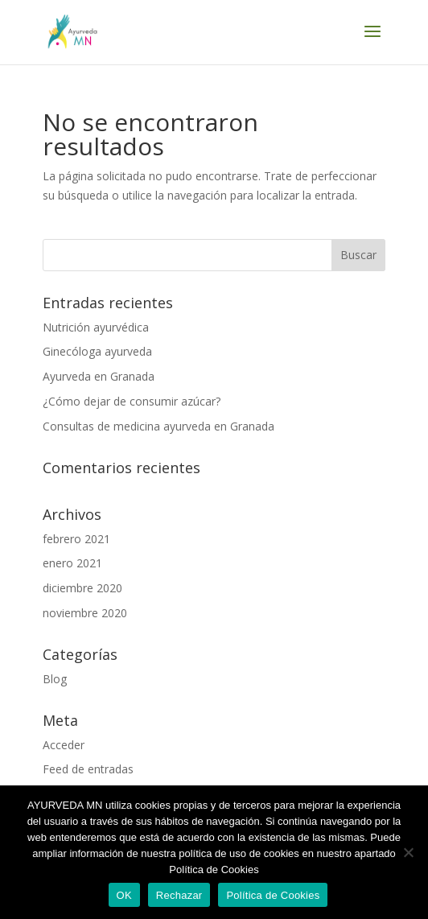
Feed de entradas (88, 769)
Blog (55, 678)
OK (124, 895)
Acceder (63, 744)
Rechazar (179, 895)
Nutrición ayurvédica (96, 327)
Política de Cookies (272, 895)
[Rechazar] (408, 852)
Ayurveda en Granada (98, 376)
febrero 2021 (76, 538)
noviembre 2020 (85, 612)
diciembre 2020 (82, 587)
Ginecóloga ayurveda (97, 351)
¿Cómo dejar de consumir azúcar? (131, 401)
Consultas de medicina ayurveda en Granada (158, 426)
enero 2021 (72, 563)
